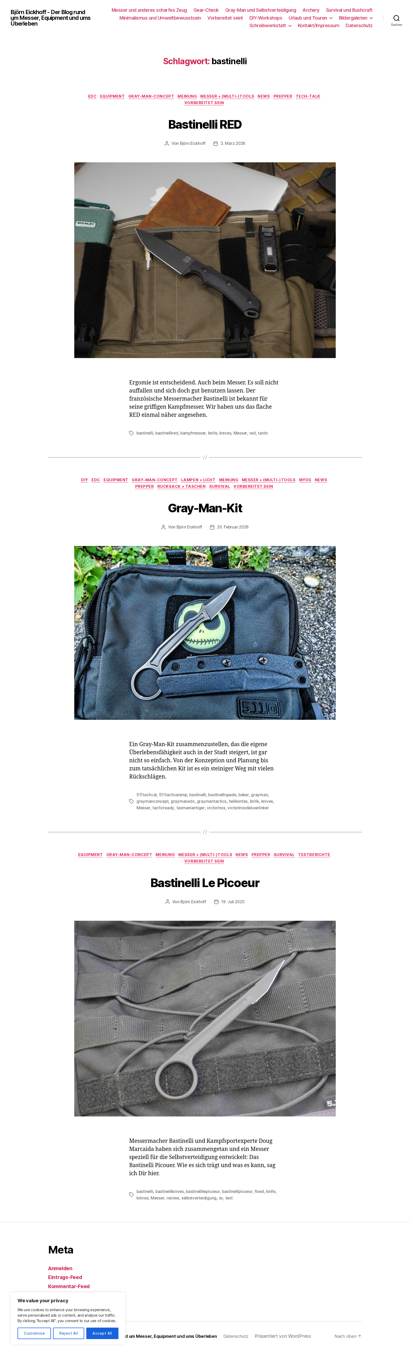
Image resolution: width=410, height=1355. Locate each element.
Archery (311, 10)
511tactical (146, 798)
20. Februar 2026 (233, 530)
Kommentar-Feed (71, 1290)
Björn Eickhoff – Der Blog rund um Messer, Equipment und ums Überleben (148, 1340)
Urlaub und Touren (308, 18)
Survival (230, 490)
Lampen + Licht (208, 482)
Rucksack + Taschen (190, 490)
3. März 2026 (233, 145)
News (269, 97)
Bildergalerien (353, 18)
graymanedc (184, 804)
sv (235, 1202)
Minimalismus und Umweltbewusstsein (160, 18)
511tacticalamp (174, 798)
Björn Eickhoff (192, 145)
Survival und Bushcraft (349, 10)
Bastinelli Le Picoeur (204, 886)
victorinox (216, 810)
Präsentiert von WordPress (298, 1340)
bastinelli (144, 435)
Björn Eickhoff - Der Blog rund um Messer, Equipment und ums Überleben (52, 17)
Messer (243, 435)
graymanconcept (152, 804)
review (185, 1202)
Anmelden (61, 1272)
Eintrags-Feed (67, 1281)
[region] (68, 1318)
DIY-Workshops (265, 18)
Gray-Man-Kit (205, 510)
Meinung (187, 97)
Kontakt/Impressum (318, 25)
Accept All (102, 1333)
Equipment (106, 97)
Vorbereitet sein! (225, 18)
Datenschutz (359, 25)
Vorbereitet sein (205, 105)
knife (215, 435)
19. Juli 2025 (233, 906)
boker (246, 798)
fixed (263, 1196)
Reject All (68, 1333)
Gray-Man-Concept (148, 97)
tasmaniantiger (190, 810)
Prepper (290, 97)
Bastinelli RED (205, 125)
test (243, 1202)
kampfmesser (195, 435)
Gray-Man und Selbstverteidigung (260, 10)
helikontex (240, 804)
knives (228, 435)
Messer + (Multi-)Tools (230, 97)
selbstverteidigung (212, 1202)
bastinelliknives (170, 1196)
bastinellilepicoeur (205, 1196)
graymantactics (212, 804)
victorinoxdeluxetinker (250, 810)
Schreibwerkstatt (267, 25)
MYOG (322, 482)
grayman (263, 798)
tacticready (163, 810)
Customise (34, 1333)
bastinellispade (224, 798)
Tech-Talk (317, 97)
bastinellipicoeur (240, 1196)
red (256, 435)
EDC (84, 97)
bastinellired (168, 435)
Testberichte (182, 866)
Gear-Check (206, 10)
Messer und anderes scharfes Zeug (149, 10)
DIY (84, 482)
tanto (266, 435)
